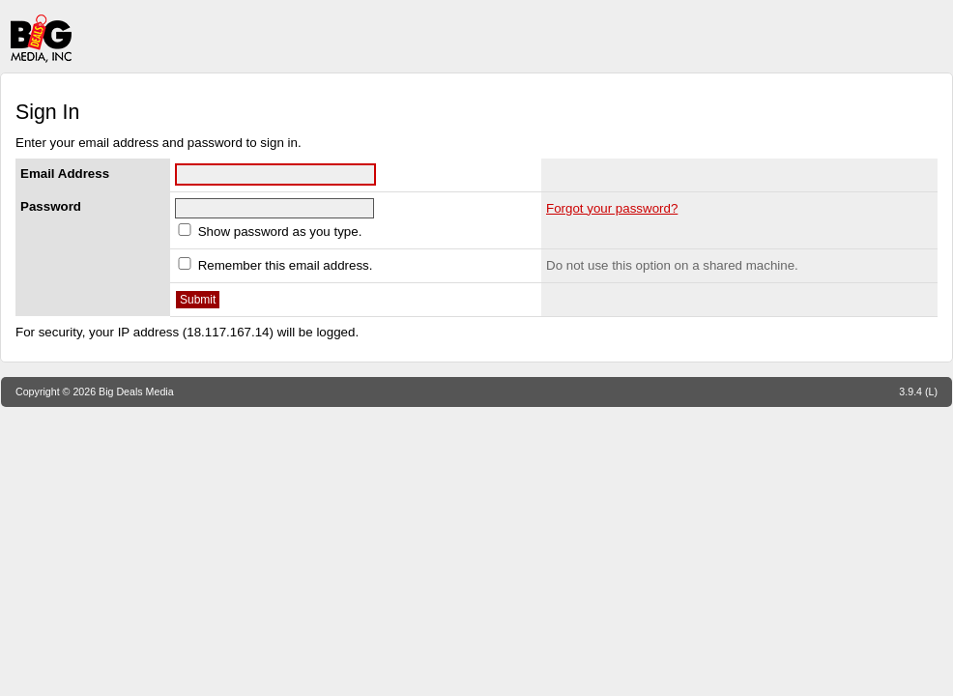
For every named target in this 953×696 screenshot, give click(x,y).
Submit (198, 299)
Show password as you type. (268, 231)
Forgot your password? (612, 208)
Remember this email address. (273, 265)
